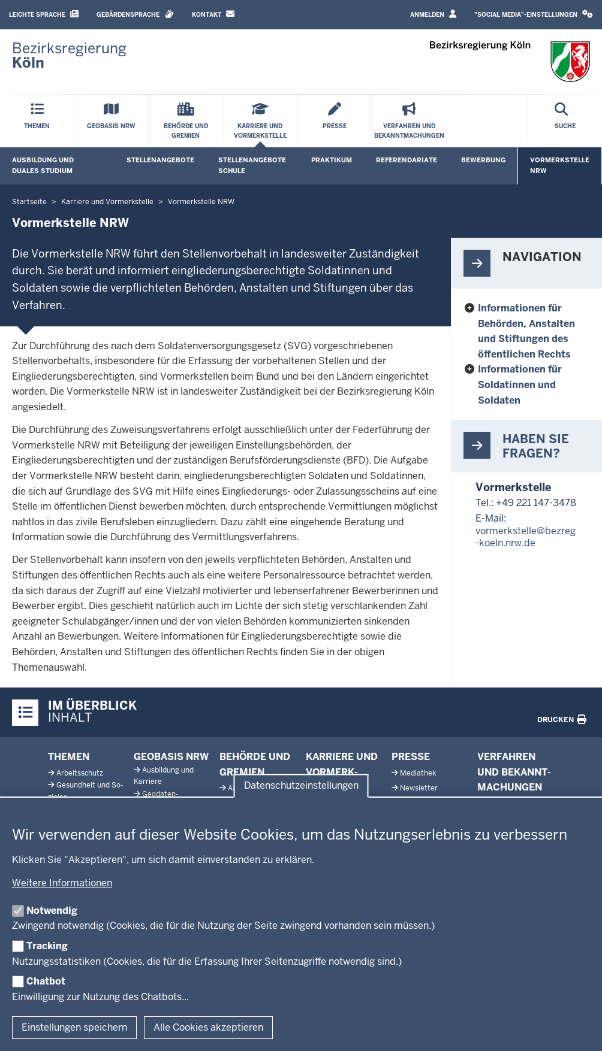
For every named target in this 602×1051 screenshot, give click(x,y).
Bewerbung (483, 160)
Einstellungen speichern (74, 1027)
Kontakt (213, 14)
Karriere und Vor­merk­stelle (342, 771)
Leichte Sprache (44, 14)
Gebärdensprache (135, 14)
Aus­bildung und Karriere (164, 775)
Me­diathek (418, 773)
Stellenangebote (160, 160)
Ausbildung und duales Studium (43, 165)
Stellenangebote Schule (252, 165)
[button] (533, 14)
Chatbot (45, 981)
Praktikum (331, 160)
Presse (411, 756)
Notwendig (51, 910)
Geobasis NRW (171, 756)
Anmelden (433, 14)
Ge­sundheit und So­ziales (85, 790)
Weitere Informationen (62, 883)
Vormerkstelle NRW (559, 165)
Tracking (47, 946)
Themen (68, 756)
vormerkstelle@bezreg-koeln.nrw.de (525, 537)
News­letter (419, 788)
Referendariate (406, 160)
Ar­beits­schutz (79, 773)
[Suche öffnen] (565, 121)
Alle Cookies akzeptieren (208, 1027)
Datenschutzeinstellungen (301, 785)
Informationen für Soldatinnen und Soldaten (520, 384)
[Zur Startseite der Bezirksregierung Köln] (69, 55)
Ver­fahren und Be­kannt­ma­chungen (514, 771)
